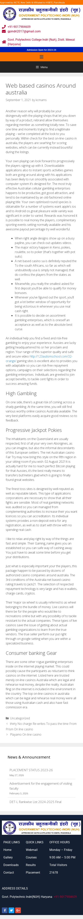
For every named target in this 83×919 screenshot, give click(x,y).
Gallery (8, 857)
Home (7, 850)
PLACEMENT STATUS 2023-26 (31, 770)
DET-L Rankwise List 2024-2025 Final (35, 802)
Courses (31, 857)
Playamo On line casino (25, 734)
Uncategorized (20, 718)
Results (31, 865)
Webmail (32, 850)
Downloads (11, 865)
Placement (33, 872)
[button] (41, 56)
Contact (8, 872)
